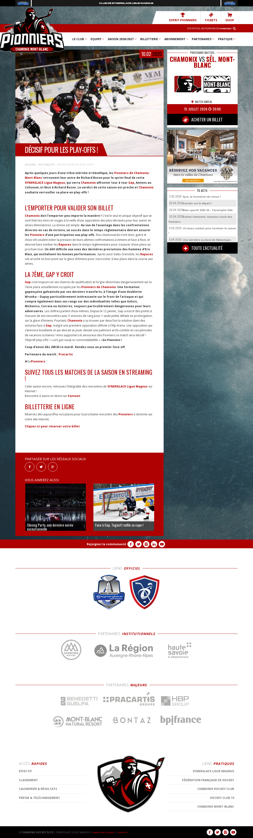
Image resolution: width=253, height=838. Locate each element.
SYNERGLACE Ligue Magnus (45, 182)
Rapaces (64, 244)
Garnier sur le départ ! (197, 203)
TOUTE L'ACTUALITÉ (202, 247)
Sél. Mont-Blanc (214, 61)
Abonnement (176, 39)
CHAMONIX (183, 59)
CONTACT (126, 832)
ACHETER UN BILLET (202, 119)
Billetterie (150, 39)
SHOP (230, 17)
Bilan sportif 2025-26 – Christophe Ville (208, 210)
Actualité (46, 164)
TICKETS (214, 17)
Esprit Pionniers (189, 17)
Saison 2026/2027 (122, 39)
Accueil (30, 164)
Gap (131, 182)
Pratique (227, 39)
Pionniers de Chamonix (98, 287)
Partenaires (203, 39)
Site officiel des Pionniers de (204, 28)
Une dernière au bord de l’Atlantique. (207, 239)
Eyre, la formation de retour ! (202, 196)
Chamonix (88, 182)
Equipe (98, 39)
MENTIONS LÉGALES (105, 832)
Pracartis (66, 354)
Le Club (79, 39)
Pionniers (37, 235)
